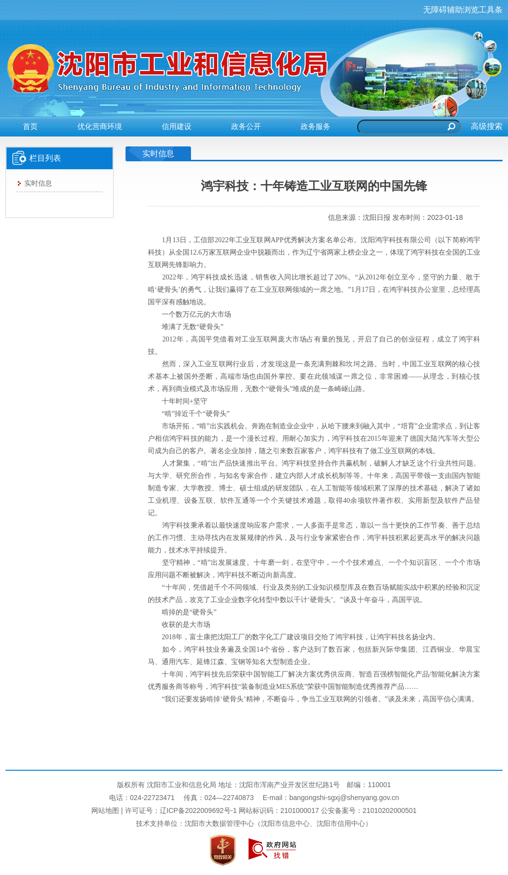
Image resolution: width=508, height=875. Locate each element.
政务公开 (246, 126)
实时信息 (35, 183)
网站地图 (105, 810)
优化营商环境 (99, 126)
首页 (30, 126)
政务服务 (315, 126)
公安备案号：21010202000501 (369, 810)
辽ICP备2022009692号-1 (198, 810)
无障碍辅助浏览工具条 (463, 9)
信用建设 (176, 126)
